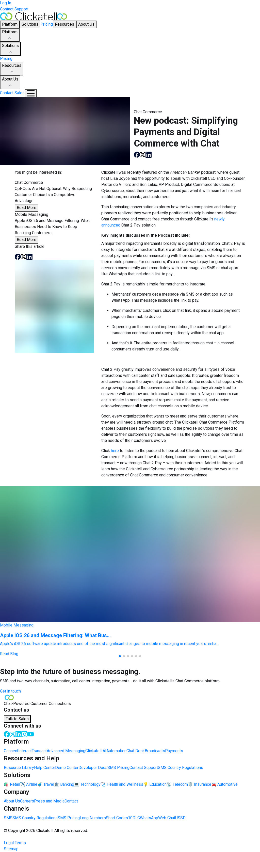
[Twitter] (12, 734)
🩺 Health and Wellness (122, 784)
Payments (174, 750)
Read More (26, 207)
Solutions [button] (30, 24)
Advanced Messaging (66, 750)
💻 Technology (87, 784)
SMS (8, 817)
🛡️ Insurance (199, 784)
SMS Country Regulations (180, 767)
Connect (11, 750)
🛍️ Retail (12, 784)
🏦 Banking (64, 784)
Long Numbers (93, 817)
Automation (116, 750)
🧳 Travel (45, 784)
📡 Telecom (177, 784)
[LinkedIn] (18, 734)
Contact (71, 801)
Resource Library (19, 767)
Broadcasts (155, 750)
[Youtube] (31, 734)
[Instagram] (25, 734)
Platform (10, 35)
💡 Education (155, 784)
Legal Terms (15, 842)
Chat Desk (135, 750)
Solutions (10, 49)
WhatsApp (149, 817)
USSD (180, 817)
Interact (25, 750)
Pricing (46, 24)
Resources (11, 69)
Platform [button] (10, 24)
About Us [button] (86, 24)
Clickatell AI (95, 750)
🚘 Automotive (224, 784)
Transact (39, 750)
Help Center (44, 767)
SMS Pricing (118, 767)
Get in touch (10, 691)
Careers (27, 801)
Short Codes (117, 817)
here (115, 450)
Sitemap (11, 848)
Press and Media (49, 801)
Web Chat (166, 817)
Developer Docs (92, 767)
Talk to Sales (17, 718)
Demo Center (66, 767)
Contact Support (14, 9)
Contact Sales (12, 92)
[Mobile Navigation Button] (31, 93)
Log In (5, 3)
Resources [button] (64, 24)
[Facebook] (7, 734)
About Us (10, 82)
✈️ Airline (28, 784)
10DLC (134, 817)
